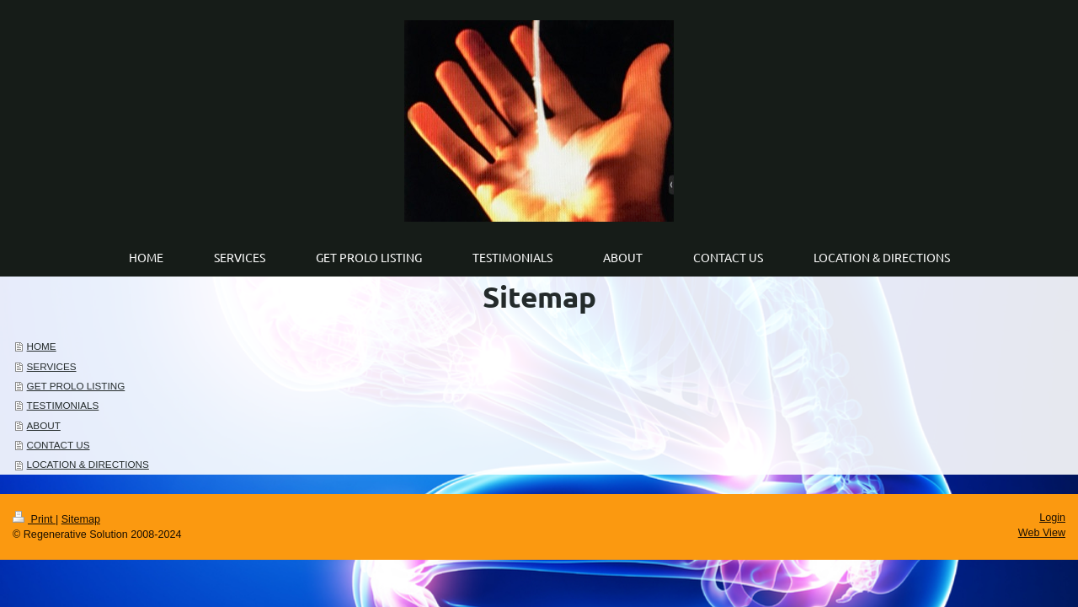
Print (34, 519)
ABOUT (44, 425)
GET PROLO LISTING (76, 385)
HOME (41, 346)
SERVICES (52, 366)
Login (1052, 518)
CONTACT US (58, 444)
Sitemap (80, 519)
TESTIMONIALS (63, 405)
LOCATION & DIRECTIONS (88, 464)
